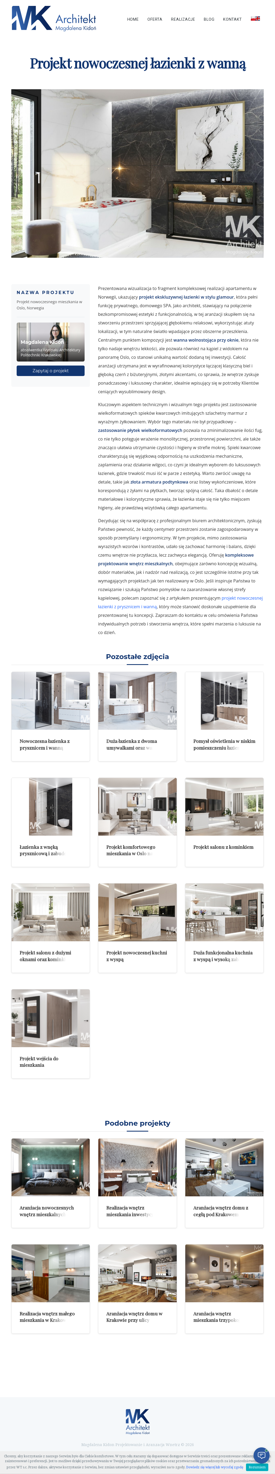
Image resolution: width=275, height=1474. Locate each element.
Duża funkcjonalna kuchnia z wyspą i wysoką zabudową (223, 955)
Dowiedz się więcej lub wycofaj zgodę (214, 1467)
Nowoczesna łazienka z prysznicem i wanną (45, 744)
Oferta (154, 19)
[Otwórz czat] (262, 1455)
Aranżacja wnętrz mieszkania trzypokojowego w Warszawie (223, 1320)
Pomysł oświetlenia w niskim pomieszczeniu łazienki (224, 744)
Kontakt (232, 19)
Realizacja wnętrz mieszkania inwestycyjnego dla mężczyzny (136, 1214)
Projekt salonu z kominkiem (223, 847)
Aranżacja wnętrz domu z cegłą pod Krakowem (220, 1210)
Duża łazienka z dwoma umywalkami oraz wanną (133, 744)
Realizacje (183, 19)
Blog (209, 19)
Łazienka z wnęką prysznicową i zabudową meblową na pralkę (46, 853)
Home (133, 19)
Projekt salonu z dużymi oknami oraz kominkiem (46, 955)
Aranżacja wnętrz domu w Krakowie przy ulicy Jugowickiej (134, 1320)
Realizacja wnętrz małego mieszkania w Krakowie (47, 1316)
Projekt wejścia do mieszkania (39, 1061)
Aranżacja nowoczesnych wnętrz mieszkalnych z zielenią (47, 1214)
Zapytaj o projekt (50, 370)
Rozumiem (257, 1467)
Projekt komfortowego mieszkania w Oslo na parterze (130, 853)
